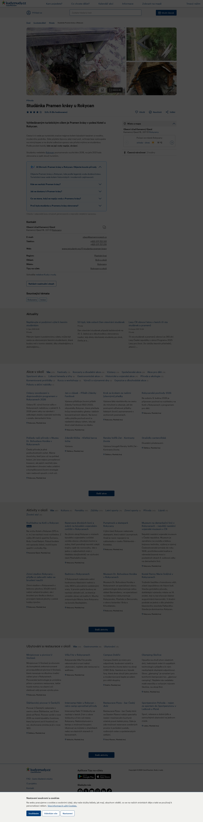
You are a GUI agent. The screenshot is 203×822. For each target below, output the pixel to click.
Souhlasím (33, 813)
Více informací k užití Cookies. (62, 805)
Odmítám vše (50, 813)
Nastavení (67, 813)
